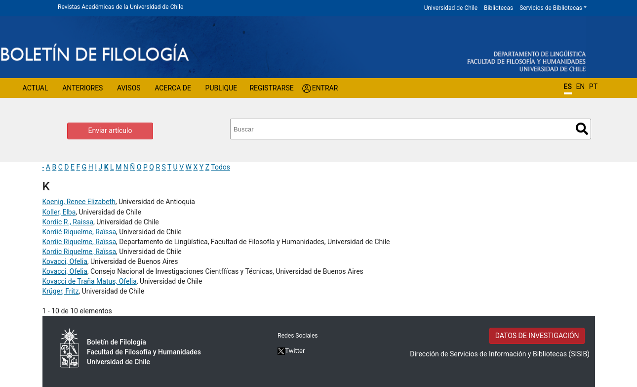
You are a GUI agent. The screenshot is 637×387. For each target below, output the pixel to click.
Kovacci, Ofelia (64, 261)
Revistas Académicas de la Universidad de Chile (120, 6)
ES (568, 86)
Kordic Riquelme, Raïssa (79, 242)
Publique (221, 88)
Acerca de (173, 88)
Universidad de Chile (451, 7)
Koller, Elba (59, 212)
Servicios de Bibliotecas (550, 7)
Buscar (582, 129)
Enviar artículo (110, 130)
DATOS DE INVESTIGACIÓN (537, 336)
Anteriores (82, 88)
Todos (220, 167)
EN (580, 86)
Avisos (129, 88)
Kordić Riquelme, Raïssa (79, 232)
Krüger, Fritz (60, 291)
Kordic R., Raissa (68, 222)
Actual (35, 88)
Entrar (325, 88)
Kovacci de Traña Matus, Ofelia (89, 281)
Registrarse (271, 88)
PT (593, 86)
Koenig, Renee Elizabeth (79, 202)
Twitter (291, 350)
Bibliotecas (498, 7)
